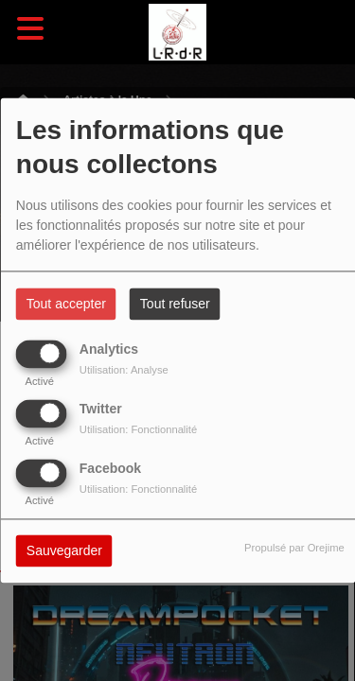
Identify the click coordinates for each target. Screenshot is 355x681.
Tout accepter (66, 304)
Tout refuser (175, 304)
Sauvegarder (64, 551)
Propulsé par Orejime (294, 548)
